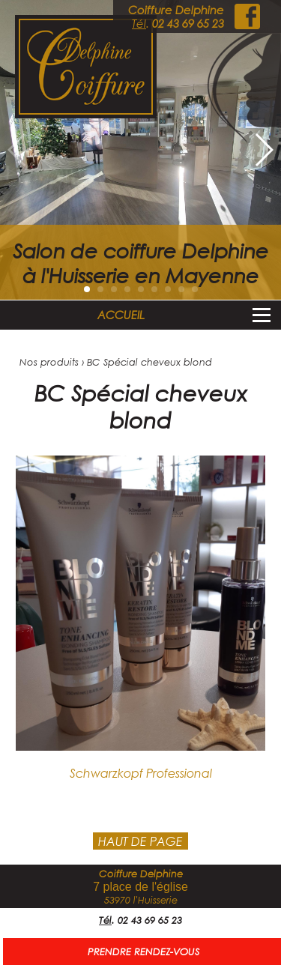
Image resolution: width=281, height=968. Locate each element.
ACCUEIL (121, 314)
